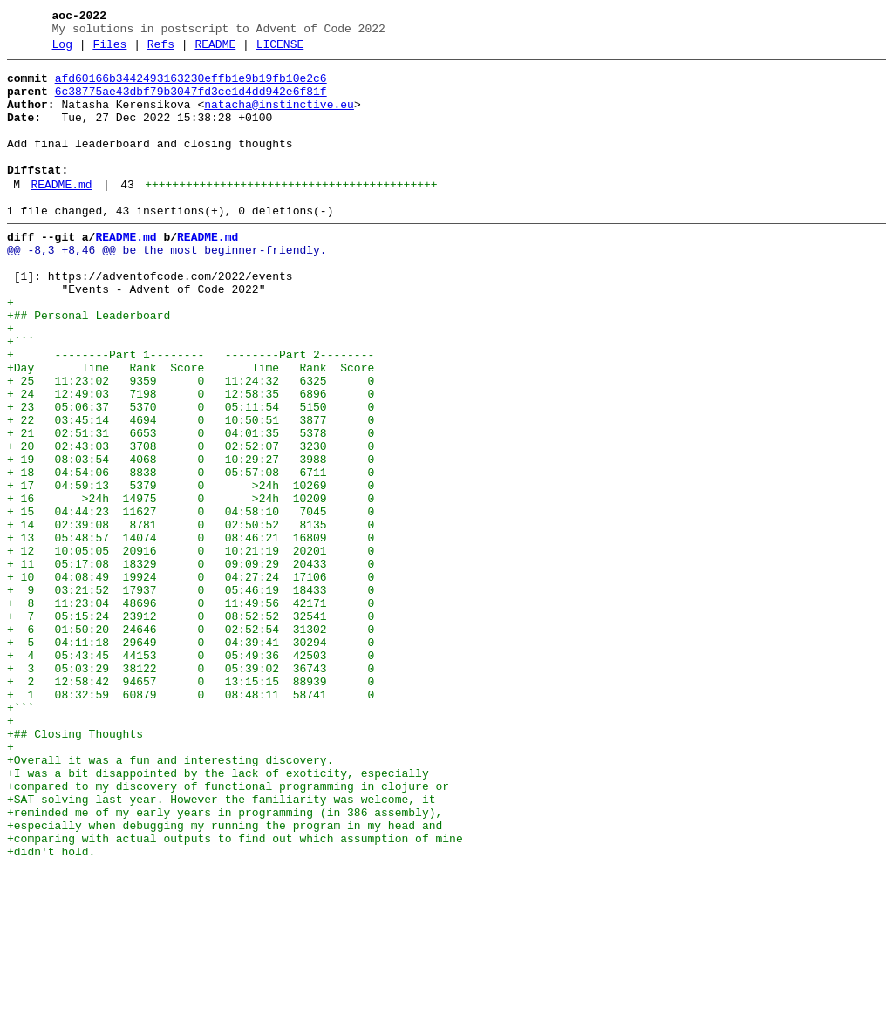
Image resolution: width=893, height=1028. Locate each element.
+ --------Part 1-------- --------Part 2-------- (190, 412)
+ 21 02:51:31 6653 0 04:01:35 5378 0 (190, 506)
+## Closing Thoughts (75, 867)
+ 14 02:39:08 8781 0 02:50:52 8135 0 (190, 616)
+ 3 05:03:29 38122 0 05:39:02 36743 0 (190, 789)
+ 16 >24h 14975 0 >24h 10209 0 (190, 585)
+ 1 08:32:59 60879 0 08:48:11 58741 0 (190, 820)
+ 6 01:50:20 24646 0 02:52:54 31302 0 (190, 742)
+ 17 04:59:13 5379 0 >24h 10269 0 (190, 569)
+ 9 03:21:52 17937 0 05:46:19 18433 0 (190, 695)
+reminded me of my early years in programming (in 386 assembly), (224, 962)
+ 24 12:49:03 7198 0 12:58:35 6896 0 (190, 459)
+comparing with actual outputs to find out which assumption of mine (235, 993)
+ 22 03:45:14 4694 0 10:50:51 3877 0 (190, 491)
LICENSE (280, 50)
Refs (160, 50)
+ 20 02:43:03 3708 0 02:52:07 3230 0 (190, 522)
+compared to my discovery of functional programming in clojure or (228, 930)
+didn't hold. (51, 1009)
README (214, 50)
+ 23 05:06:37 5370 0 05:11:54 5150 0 (190, 475)
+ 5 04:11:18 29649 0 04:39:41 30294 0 (190, 758)
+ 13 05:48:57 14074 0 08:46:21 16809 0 (190, 632)
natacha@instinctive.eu (279, 118)
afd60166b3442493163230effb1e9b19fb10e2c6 (191, 86)
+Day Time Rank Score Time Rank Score (190, 428)
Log (62, 50)
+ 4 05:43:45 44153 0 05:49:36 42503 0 (190, 773)
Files (109, 50)
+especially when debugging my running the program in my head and (224, 977)
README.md (61, 213)
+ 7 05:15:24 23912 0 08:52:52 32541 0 (190, 726)
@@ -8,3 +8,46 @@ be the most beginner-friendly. (167, 287)
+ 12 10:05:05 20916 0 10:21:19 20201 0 (190, 648)
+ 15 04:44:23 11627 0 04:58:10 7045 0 (190, 601)
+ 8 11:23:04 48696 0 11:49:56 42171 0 (190, 710)
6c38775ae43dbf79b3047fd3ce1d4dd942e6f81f (191, 102)
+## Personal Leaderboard (88, 365)
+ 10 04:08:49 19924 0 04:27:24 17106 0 (190, 679)
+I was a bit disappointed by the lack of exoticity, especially (218, 914)
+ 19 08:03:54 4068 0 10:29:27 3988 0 (190, 538)
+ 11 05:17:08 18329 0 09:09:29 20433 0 (190, 663)
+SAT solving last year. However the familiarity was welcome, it (221, 946)
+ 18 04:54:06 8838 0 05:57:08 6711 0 (190, 554)
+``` (20, 397)
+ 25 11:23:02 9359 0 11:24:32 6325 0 (190, 444)
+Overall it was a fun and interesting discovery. (170, 899)
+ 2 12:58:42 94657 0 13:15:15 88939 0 (190, 805)
